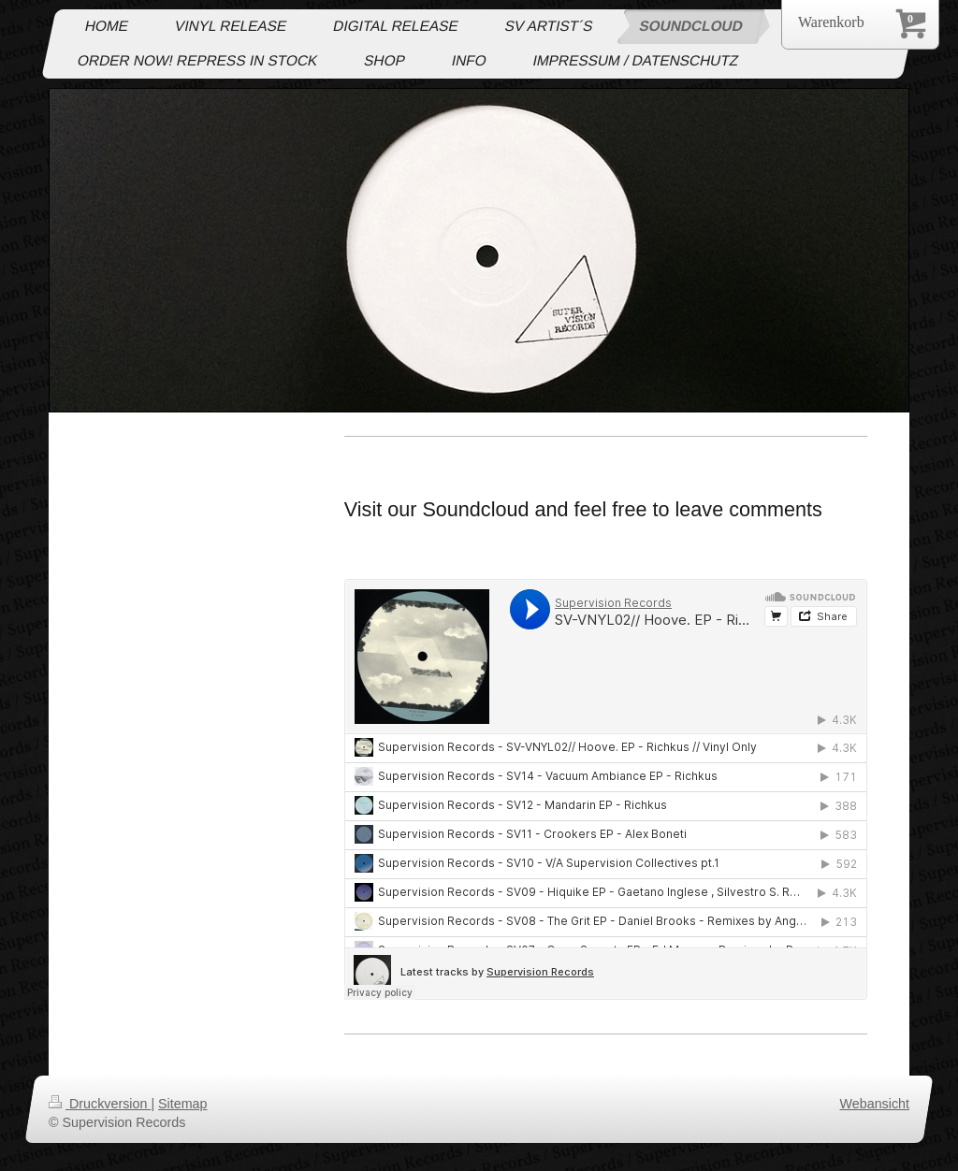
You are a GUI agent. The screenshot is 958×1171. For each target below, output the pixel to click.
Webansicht (874, 1103)
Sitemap (182, 1103)
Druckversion (100, 1103)
